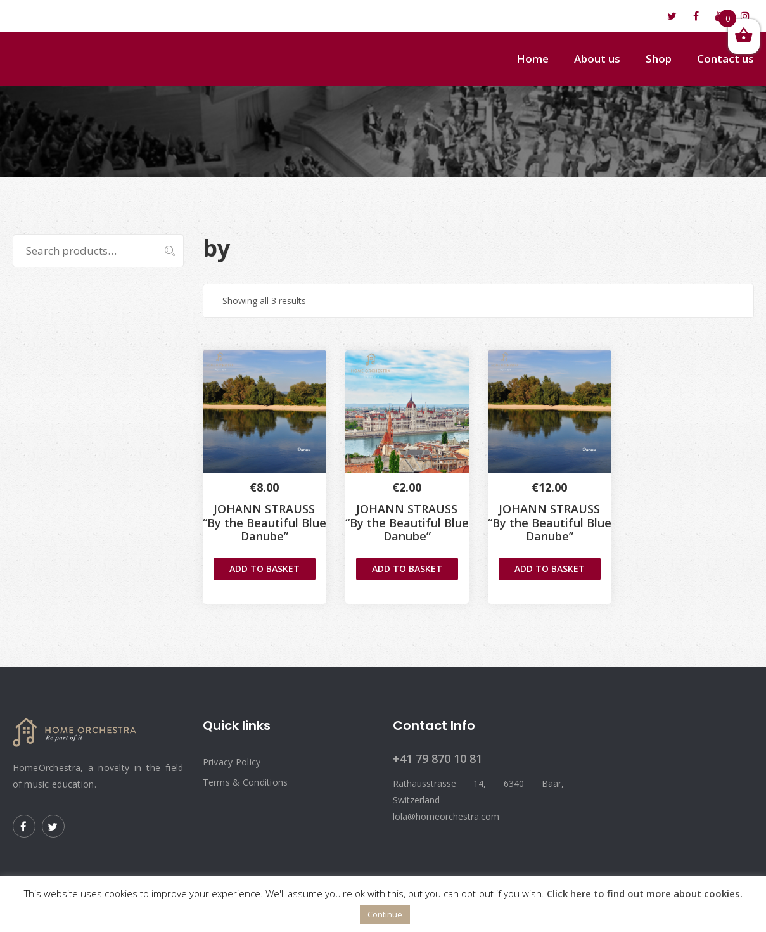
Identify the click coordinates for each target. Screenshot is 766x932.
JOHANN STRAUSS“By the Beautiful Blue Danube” (264, 522)
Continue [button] (384, 914)
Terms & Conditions (245, 782)
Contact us (725, 58)
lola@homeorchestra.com (83, 16)
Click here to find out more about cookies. (645, 893)
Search (164, 251)
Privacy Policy (232, 762)
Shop (659, 58)
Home (532, 58)
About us (597, 58)
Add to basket (264, 569)
